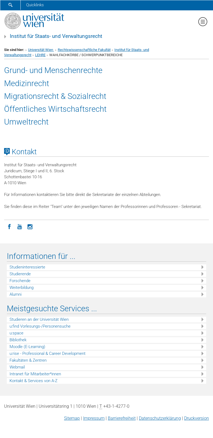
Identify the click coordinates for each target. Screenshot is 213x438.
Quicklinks (35, 4)
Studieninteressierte (27, 267)
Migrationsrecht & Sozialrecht (55, 96)
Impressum (94, 418)
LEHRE (40, 55)
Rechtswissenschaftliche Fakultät (84, 50)
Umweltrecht (26, 121)
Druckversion (196, 418)
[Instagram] (30, 226)
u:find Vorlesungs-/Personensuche (40, 326)
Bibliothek (18, 339)
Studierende (20, 273)
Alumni (16, 294)
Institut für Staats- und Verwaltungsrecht (56, 36)
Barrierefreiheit (122, 418)
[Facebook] (9, 226)
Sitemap (72, 418)
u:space (16, 333)
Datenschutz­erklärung (160, 418)
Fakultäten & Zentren (28, 360)
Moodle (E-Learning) (27, 346)
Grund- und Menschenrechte (53, 70)
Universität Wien (41, 50)
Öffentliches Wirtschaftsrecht (55, 109)
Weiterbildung (22, 287)
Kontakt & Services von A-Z (33, 380)
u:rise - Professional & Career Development (48, 353)
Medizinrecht (26, 83)
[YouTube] (19, 226)
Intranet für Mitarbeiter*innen (35, 373)
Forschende (20, 280)
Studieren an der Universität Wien (39, 319)
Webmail (17, 367)
